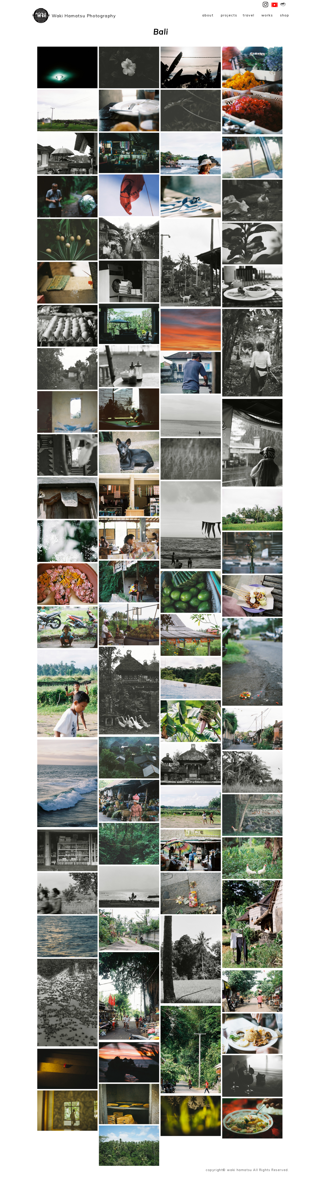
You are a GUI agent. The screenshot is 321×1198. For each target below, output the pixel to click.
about (208, 15)
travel (249, 15)
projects (229, 15)
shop (284, 15)
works (267, 15)
